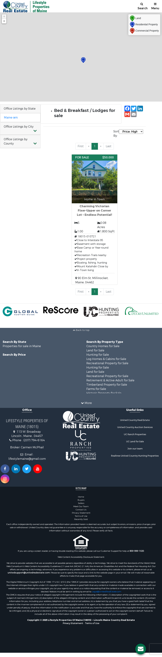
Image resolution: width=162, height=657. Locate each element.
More (86, 403)
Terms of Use (81, 516)
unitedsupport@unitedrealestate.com (29, 572)
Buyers (81, 500)
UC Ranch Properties (135, 434)
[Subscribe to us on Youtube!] (37, 468)
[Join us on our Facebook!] (5, 468)
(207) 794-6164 (34, 440)
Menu (155, 6)
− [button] (4, 21)
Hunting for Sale (97, 355)
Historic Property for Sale (103, 393)
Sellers (81, 503)
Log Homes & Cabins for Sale (106, 359)
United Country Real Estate (135, 420)
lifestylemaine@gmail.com (27, 459)
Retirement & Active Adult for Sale (110, 380)
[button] (20, 128)
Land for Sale (95, 350)
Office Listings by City (18, 126)
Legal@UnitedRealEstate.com (106, 591)
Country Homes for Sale (102, 346)
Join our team (135, 448)
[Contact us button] (140, 649)
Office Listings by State (20, 108)
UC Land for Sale (135, 441)
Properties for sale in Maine (22, 346)
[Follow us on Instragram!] (5, 478)
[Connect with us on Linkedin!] (15, 468)
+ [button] (4, 16)
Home (81, 496)
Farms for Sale (96, 389)
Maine (10, 117)
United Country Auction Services (135, 427)
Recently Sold (81, 519)
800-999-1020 (137, 551)
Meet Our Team (81, 506)
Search (143, 6)
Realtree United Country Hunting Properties (135, 455)
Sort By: (116, 134)
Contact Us (81, 509)
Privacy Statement (81, 512)
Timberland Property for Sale (106, 385)
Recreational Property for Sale (107, 363)
